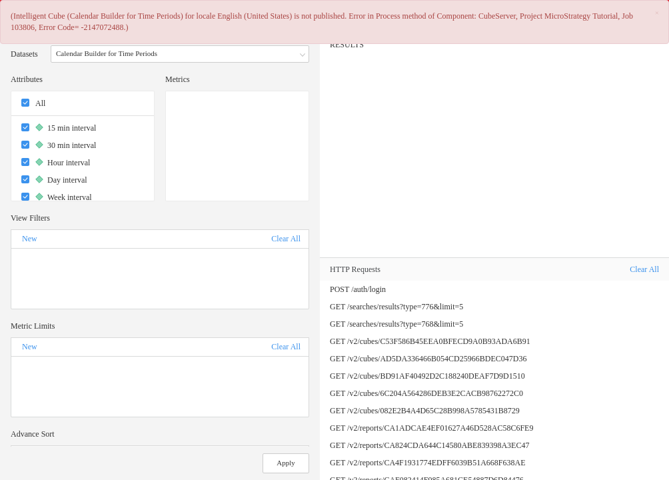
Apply (286, 463)
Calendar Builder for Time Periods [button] (181, 55)
